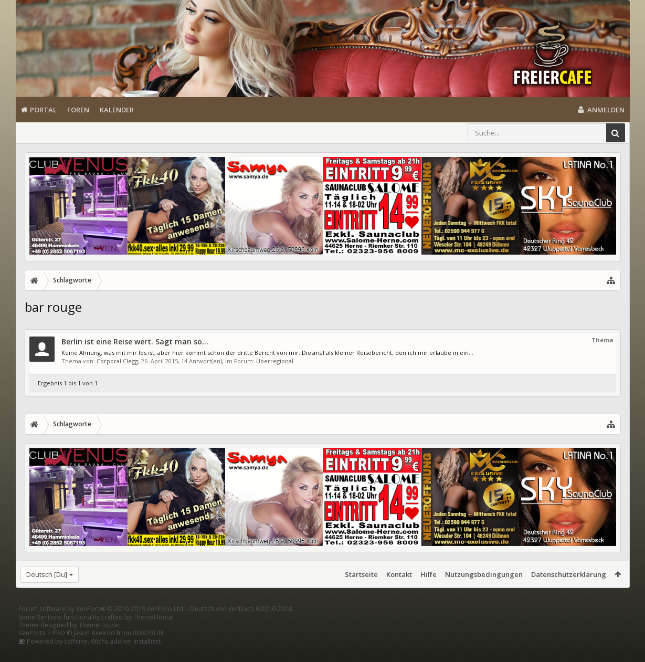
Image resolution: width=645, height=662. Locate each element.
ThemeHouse (153, 633)
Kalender (117, 109)
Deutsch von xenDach (241, 625)
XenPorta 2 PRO (41, 649)
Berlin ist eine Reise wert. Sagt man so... (134, 341)
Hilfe (428, 574)
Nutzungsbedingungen (484, 574)
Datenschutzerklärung (568, 574)
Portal (43, 109)
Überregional (274, 361)
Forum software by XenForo (101, 625)
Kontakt (399, 574)
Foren (78, 109)
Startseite (361, 574)
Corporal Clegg (117, 361)
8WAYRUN (148, 649)
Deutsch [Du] (46, 574)
